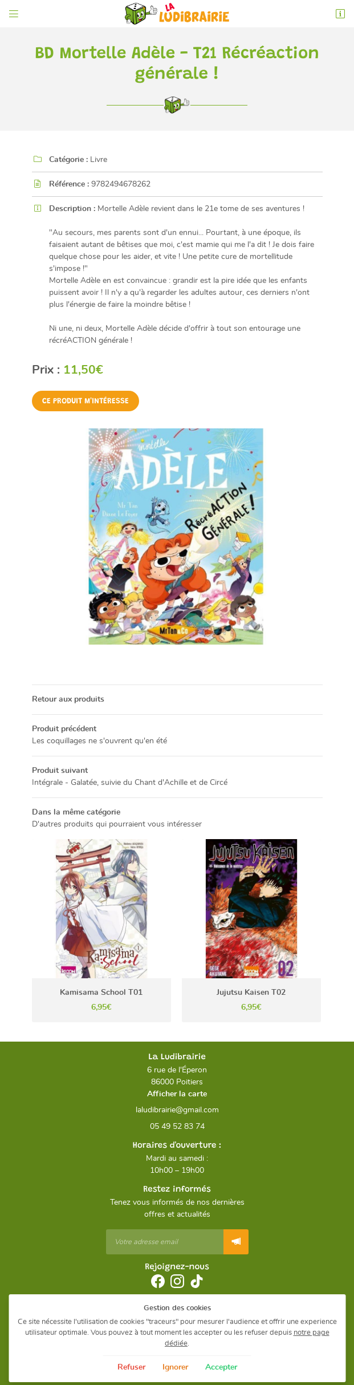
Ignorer (175, 1367)
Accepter (221, 1367)
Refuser (131, 1367)
